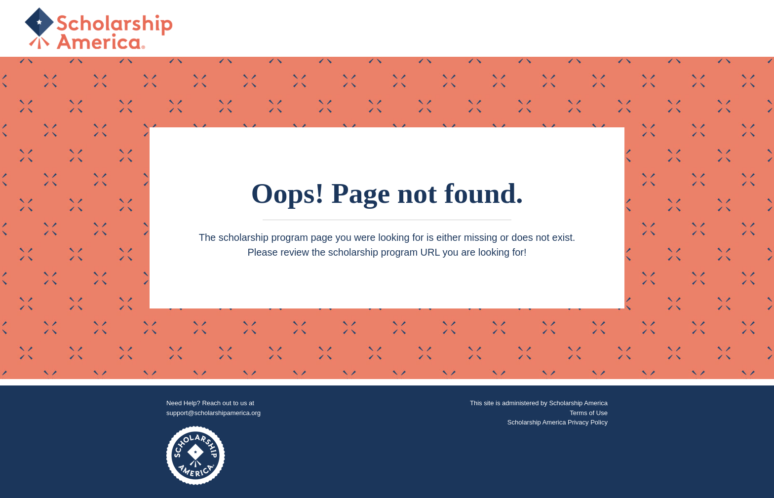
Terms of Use (589, 413)
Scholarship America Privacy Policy (557, 422)
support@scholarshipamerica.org (213, 413)
